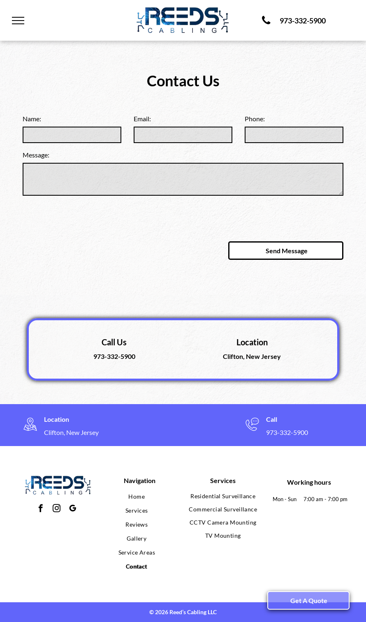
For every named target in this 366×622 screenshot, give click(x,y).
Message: (36, 155)
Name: (32, 119)
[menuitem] (137, 497)
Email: (142, 119)
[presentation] (85, 217)
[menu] (18, 20)
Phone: (255, 119)
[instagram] (57, 509)
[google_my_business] (73, 509)
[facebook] (40, 509)
